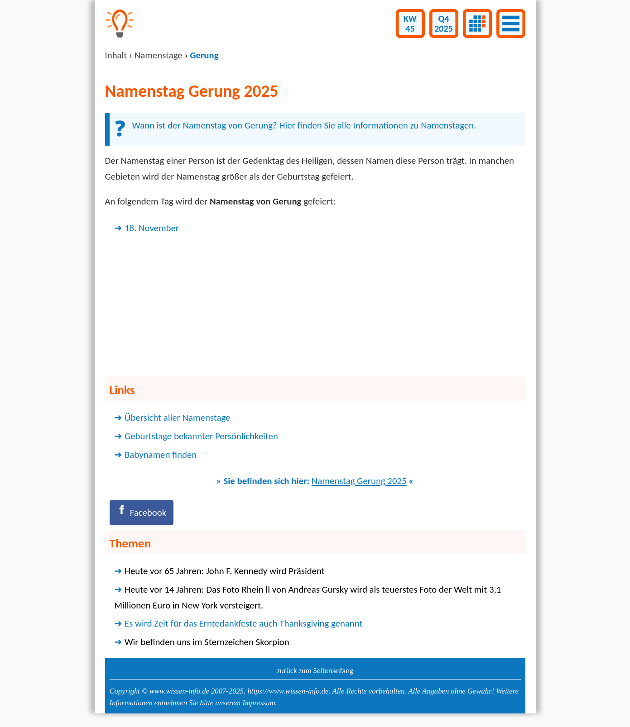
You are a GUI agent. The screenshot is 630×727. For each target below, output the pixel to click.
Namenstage (159, 55)
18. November (152, 228)
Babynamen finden (161, 455)
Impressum (258, 702)
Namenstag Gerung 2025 (359, 481)
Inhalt (116, 55)
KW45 (410, 23)
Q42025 (443, 23)
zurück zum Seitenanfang (315, 670)
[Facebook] (141, 512)
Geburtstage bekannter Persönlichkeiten (201, 436)
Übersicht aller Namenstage (177, 417)
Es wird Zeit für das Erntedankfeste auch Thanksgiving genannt (243, 623)
